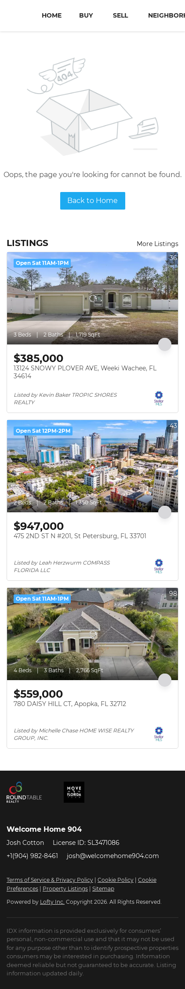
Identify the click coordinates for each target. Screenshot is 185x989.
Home (52, 15)
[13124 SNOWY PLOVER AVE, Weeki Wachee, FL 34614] (92, 298)
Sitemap (103, 888)
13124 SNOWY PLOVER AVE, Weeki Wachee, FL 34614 (85, 372)
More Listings (157, 244)
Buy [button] (86, 15)
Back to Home (92, 200)
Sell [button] (120, 15)
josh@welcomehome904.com (113, 856)
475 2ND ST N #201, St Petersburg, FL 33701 (80, 536)
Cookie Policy (116, 880)
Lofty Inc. (52, 901)
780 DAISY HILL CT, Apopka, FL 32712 (70, 704)
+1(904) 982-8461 (32, 856)
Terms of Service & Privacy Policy (50, 880)
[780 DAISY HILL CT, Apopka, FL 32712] (92, 634)
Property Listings (65, 888)
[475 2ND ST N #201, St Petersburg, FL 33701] (92, 466)
